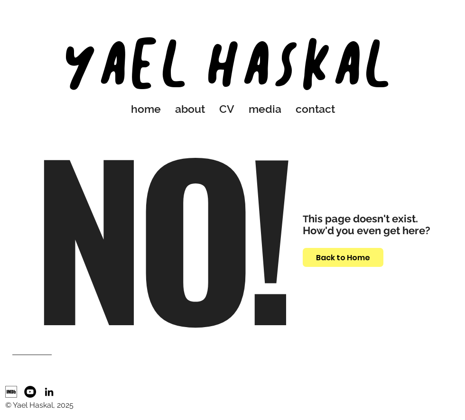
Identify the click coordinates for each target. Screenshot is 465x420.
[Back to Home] (343, 257)
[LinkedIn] (49, 392)
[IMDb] (11, 392)
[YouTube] (30, 392)
